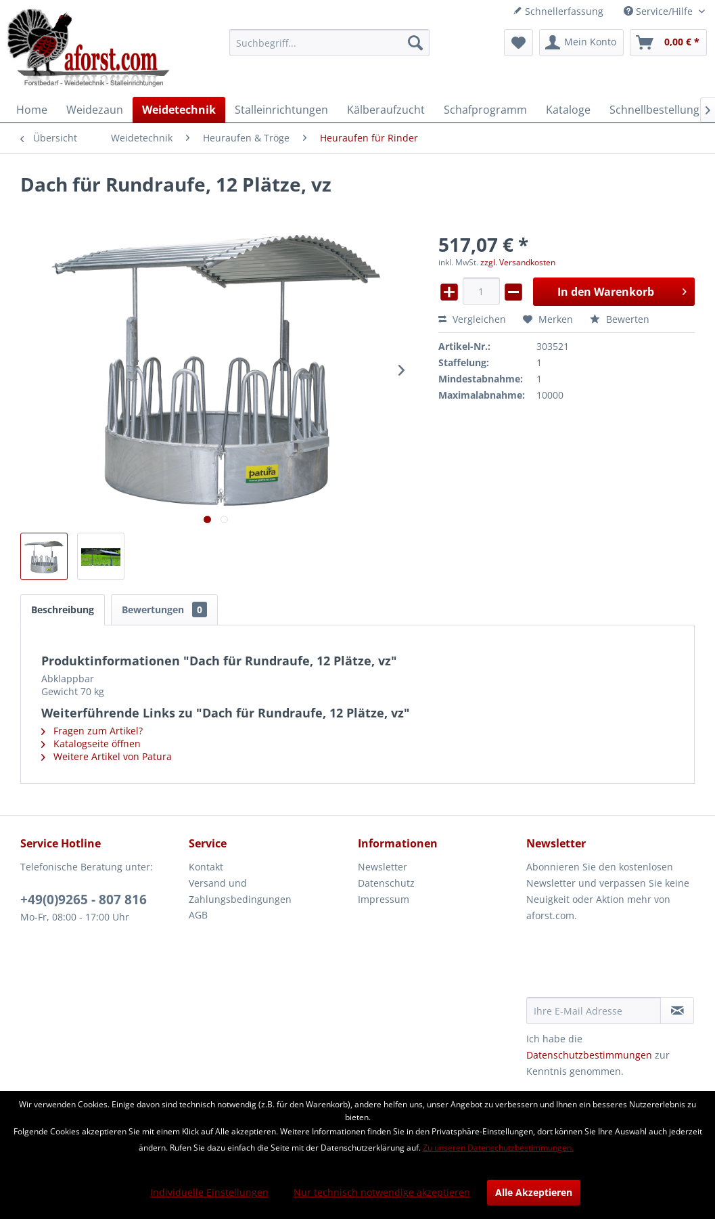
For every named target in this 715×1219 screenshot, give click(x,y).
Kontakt (206, 866)
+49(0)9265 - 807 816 (83, 899)
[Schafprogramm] (485, 110)
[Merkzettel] (518, 42)
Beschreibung (62, 609)
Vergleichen (472, 319)
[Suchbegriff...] (329, 42)
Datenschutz (386, 883)
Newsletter (382, 866)
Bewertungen (164, 609)
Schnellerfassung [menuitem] (558, 11)
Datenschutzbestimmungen (589, 1054)
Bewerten (619, 319)
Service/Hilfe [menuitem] (659, 11)
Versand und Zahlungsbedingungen (240, 891)
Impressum (383, 899)
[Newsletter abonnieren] (677, 1010)
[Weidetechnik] (179, 110)
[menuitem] (329, 42)
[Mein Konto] (581, 42)
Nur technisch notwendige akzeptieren (382, 1192)
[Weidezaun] (95, 110)
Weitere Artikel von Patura (106, 756)
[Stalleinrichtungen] (281, 110)
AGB (198, 914)
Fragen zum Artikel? (92, 730)
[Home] (32, 110)
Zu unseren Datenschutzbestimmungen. (498, 1147)
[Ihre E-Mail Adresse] (593, 1010)
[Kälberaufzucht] (386, 110)
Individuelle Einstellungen (209, 1192)
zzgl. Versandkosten (517, 262)
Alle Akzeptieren (533, 1192)
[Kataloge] (568, 110)
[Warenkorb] (668, 42)
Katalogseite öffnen (91, 743)
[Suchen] (415, 42)
